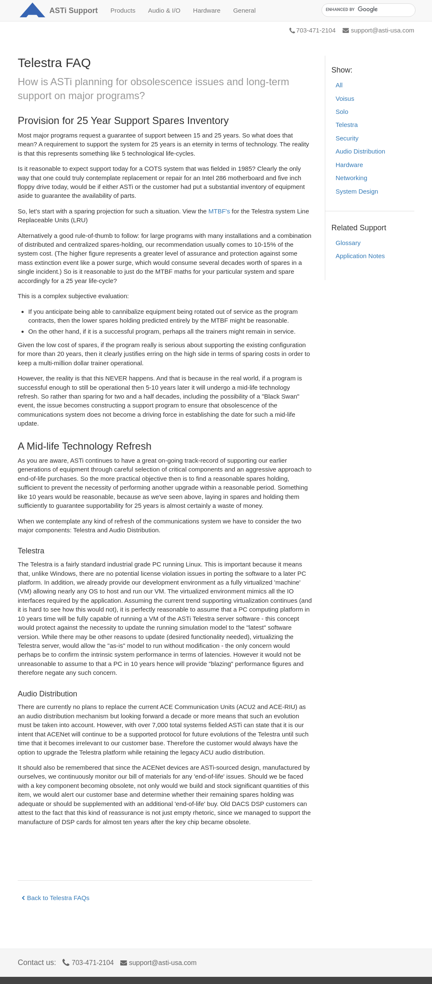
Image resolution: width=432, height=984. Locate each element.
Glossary (348, 242)
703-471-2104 (312, 30)
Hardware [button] (207, 10)
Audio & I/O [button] (164, 10)
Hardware (349, 164)
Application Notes (360, 255)
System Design (357, 191)
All (339, 85)
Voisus (345, 98)
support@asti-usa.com (378, 30)
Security (347, 138)
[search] (368, 9)
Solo (342, 111)
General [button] (244, 10)
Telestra (347, 124)
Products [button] (123, 10)
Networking (351, 177)
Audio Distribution (361, 151)
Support (73, 10)
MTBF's (219, 211)
